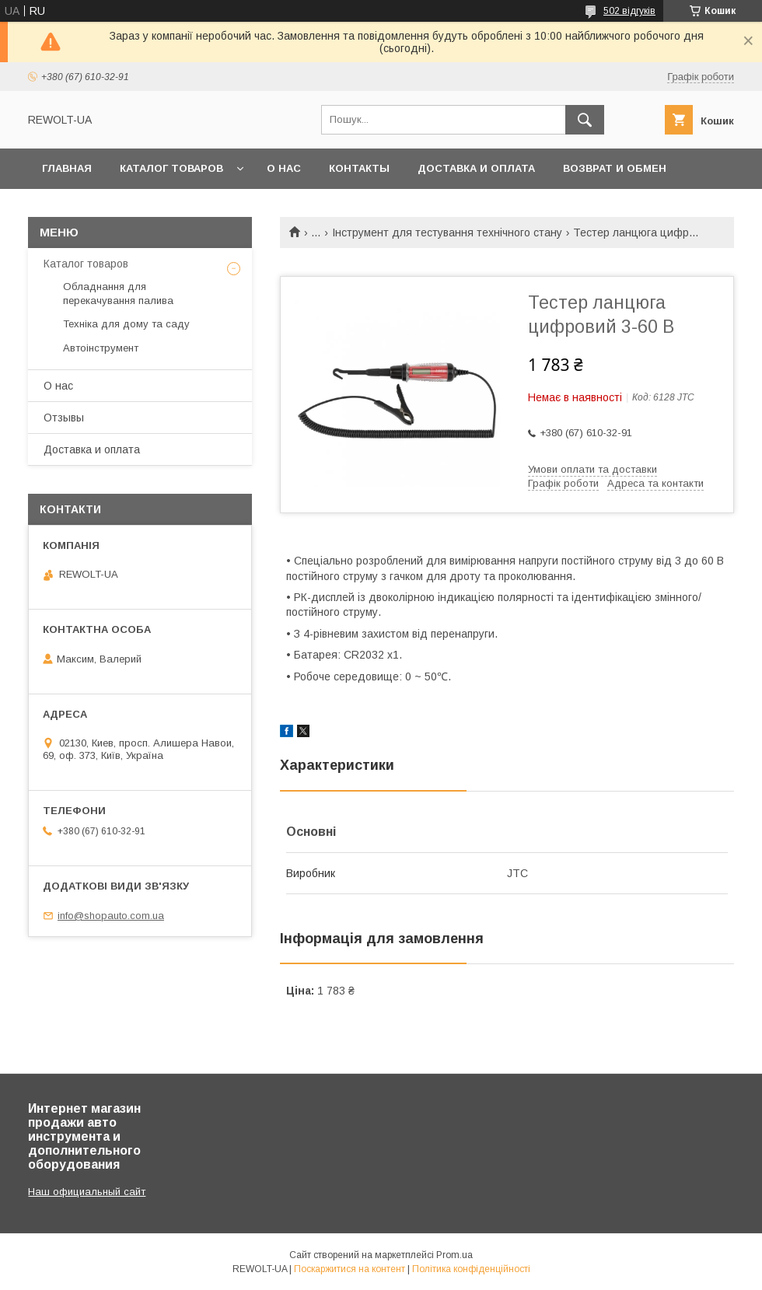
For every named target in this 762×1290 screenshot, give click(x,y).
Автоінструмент (100, 348)
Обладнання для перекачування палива (118, 293)
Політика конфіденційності (471, 1269)
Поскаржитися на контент (349, 1269)
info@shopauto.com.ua (111, 915)
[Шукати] (584, 120)
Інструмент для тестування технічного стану (447, 232)
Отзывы (64, 417)
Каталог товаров (171, 168)
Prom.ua (454, 1255)
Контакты (359, 168)
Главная (67, 168)
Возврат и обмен (614, 168)
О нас (284, 168)
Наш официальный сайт (86, 1191)
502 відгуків (629, 10)
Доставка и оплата (476, 168)
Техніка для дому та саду (126, 324)
